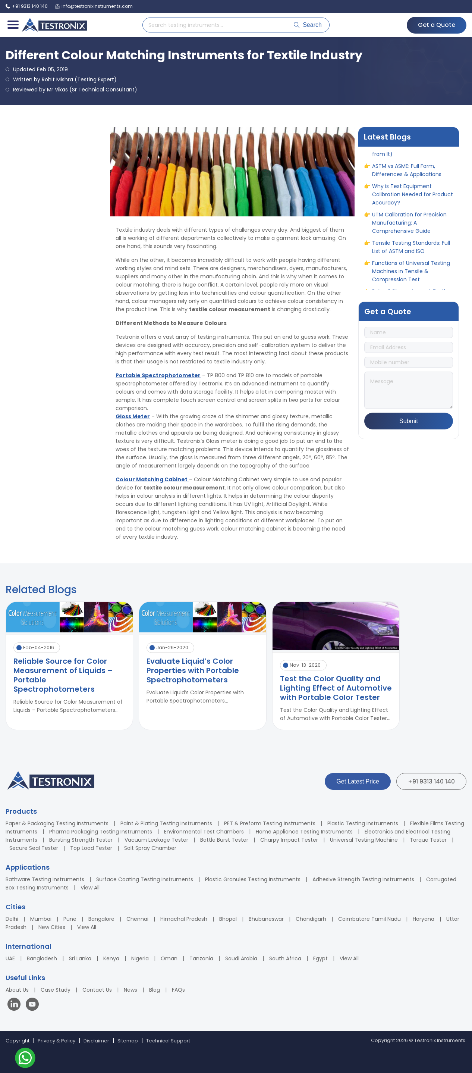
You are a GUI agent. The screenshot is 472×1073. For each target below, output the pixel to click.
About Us (17, 990)
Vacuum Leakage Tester (156, 840)
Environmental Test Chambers (204, 831)
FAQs (178, 990)
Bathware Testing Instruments (45, 879)
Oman (169, 958)
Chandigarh (311, 919)
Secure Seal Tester (33, 848)
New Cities (51, 927)
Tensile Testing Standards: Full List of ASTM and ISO (411, 254)
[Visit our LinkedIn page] (15, 1005)
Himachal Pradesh (183, 919)
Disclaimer (96, 1040)
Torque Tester (428, 840)
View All (90, 887)
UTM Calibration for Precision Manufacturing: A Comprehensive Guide (409, 229)
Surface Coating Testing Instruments (144, 879)
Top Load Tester (91, 848)
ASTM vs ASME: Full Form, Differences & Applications (406, 177)
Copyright (17, 1040)
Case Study (55, 990)
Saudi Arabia (241, 958)
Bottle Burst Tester (224, 840)
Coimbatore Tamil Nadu (369, 919)
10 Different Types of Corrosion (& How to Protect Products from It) (412, 153)
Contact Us (97, 990)
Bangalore (101, 919)
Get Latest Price (357, 781)
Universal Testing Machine (364, 840)
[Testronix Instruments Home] (54, 25)
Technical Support (168, 1040)
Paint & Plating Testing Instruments (166, 823)
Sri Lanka (80, 958)
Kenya (111, 958)
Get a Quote (436, 25)
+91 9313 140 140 (431, 781)
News (130, 990)
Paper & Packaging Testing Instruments (57, 823)
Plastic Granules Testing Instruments (252, 879)
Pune (69, 919)
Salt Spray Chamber (150, 848)
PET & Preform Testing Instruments (269, 823)
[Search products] (216, 25)
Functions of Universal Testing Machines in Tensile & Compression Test (411, 278)
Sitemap (127, 1040)
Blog (154, 990)
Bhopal (228, 919)
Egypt (320, 958)
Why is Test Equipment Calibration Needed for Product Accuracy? (412, 201)
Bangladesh (42, 958)
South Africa (285, 958)
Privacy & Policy (56, 1040)
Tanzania (201, 958)
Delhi (12, 919)
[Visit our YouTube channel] (32, 1005)
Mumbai (40, 919)
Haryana (423, 919)
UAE (10, 958)
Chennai (137, 919)
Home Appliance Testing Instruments (304, 831)
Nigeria (140, 958)
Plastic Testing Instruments (362, 823)
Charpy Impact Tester (289, 840)
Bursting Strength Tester (81, 840)
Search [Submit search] (308, 25)
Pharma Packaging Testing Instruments (100, 831)
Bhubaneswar (266, 919)
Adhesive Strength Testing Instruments (363, 879)
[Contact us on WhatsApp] (25, 1059)
